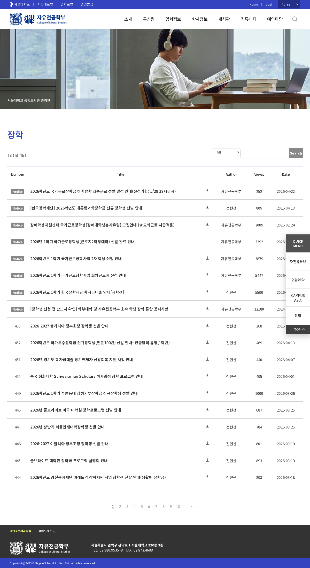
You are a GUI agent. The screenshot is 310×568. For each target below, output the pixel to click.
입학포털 (67, 4)
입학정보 (173, 19)
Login (269, 4)
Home (253, 4)
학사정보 (200, 19)
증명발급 (87, 4)
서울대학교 (22, 4)
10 (178, 506)
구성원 (149, 19)
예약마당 (275, 19)
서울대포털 (45, 4)
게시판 (224, 19)
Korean (287, 4)
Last (197, 506)
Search (296, 153)
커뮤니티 (248, 19)
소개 (128, 19)
